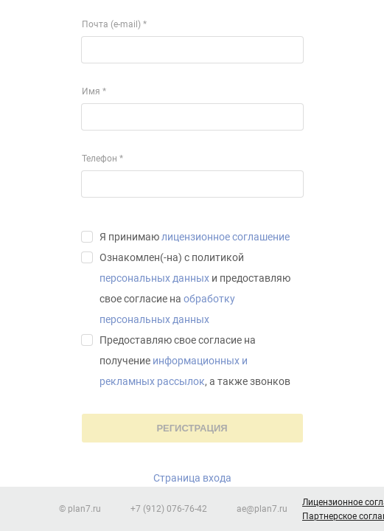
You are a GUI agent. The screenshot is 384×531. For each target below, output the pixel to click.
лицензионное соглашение (225, 237)
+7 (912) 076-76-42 (168, 509)
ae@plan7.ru (262, 509)
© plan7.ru (80, 509)
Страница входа (192, 478)
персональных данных (154, 278)
